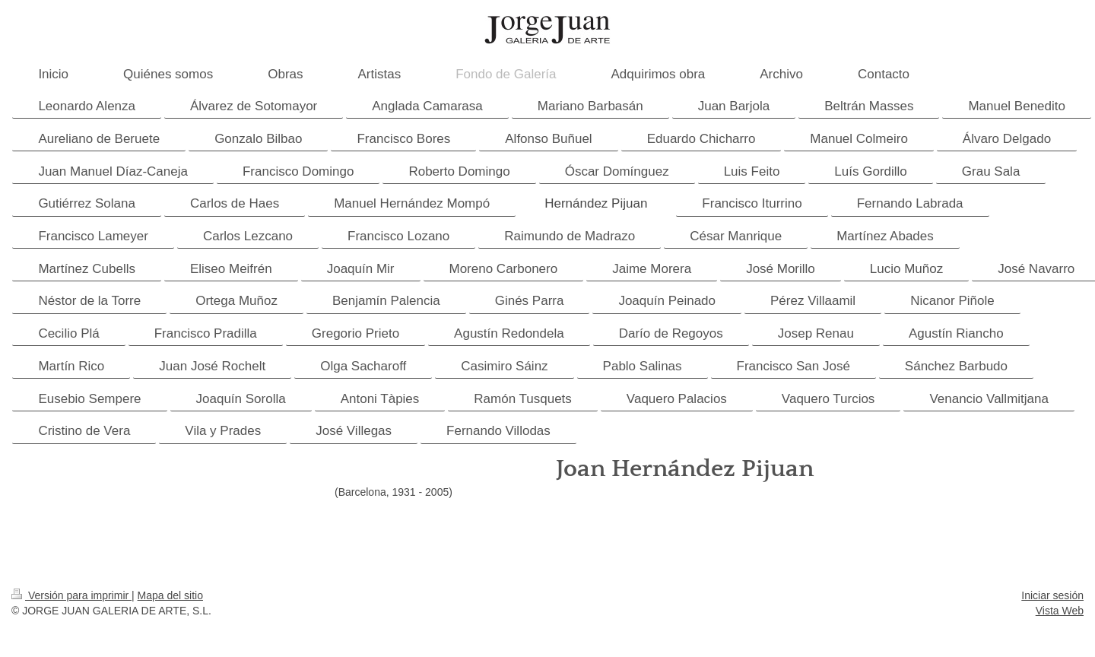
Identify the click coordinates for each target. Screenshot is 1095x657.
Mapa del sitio (170, 595)
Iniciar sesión (1052, 595)
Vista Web (1060, 611)
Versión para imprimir (71, 595)
